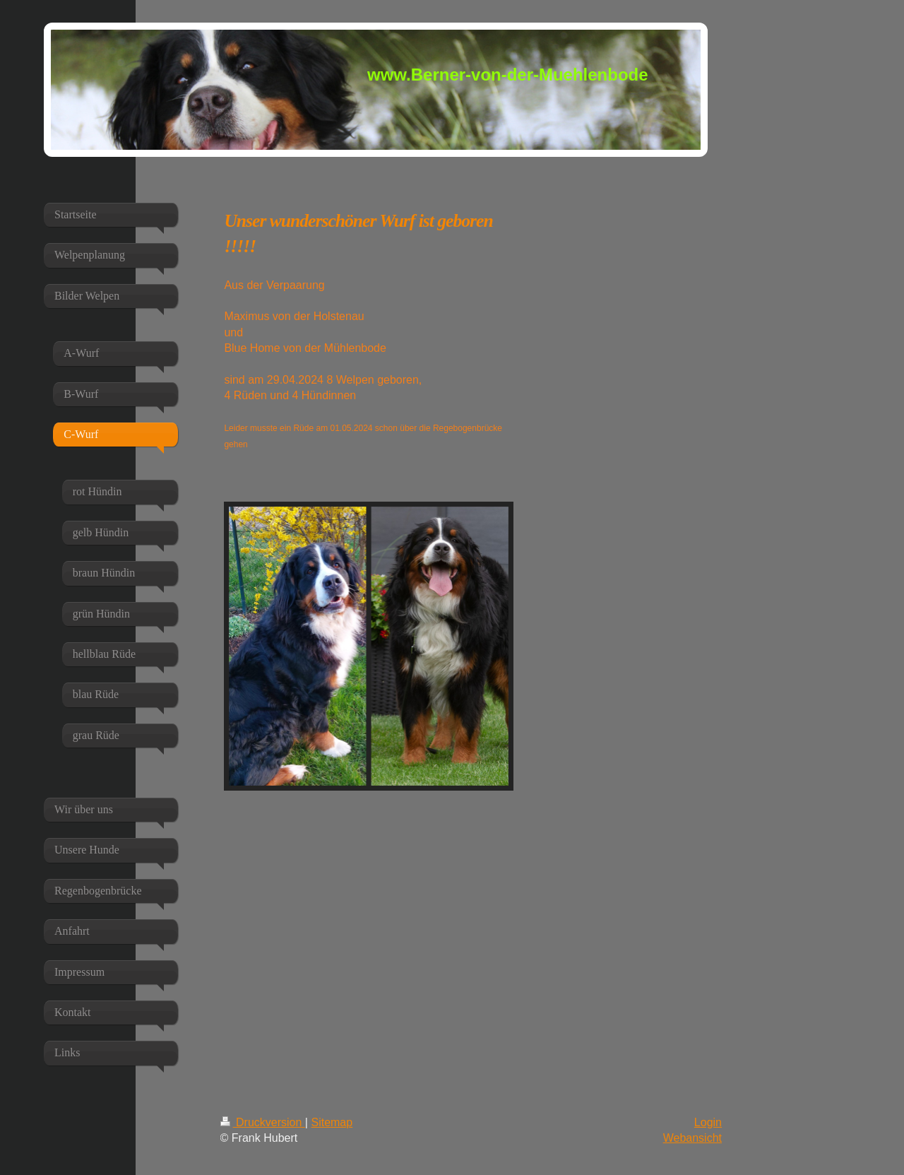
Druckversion (262, 1122)
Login (708, 1122)
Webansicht (692, 1138)
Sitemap (331, 1122)
